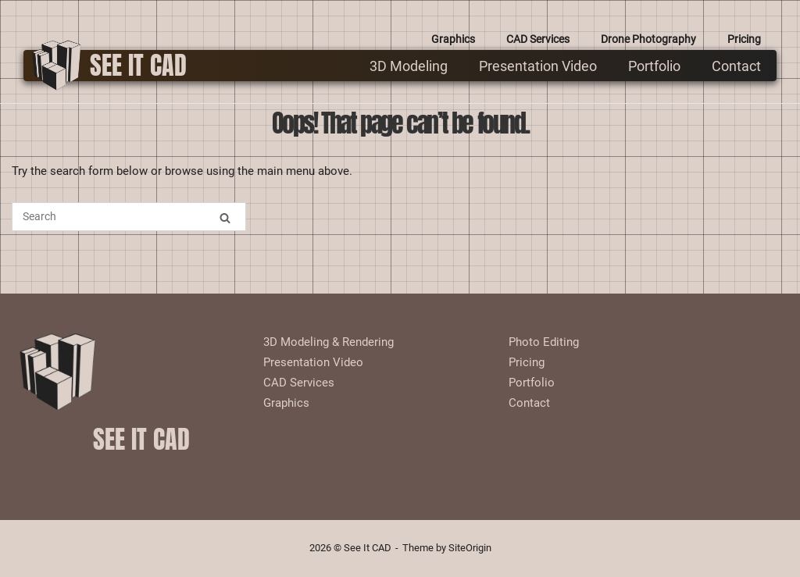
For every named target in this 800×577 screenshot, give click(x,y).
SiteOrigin (469, 548)
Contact (736, 66)
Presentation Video (538, 66)
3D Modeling (409, 66)
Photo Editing (544, 342)
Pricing (744, 39)
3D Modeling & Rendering (328, 342)
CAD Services (538, 39)
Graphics (453, 39)
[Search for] (129, 216)
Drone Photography (648, 39)
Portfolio (654, 66)
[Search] (225, 217)
